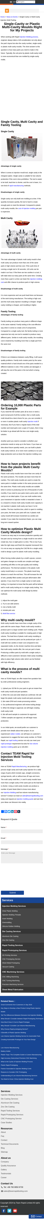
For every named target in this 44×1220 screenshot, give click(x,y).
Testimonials (6, 1174)
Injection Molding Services (14, 906)
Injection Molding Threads (11, 915)
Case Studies (6, 1123)
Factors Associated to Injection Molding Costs (16, 1068)
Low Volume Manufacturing (10, 1048)
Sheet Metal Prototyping (11, 963)
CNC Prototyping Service (11, 959)
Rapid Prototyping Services (14, 950)
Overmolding (6, 922)
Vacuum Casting (8, 967)
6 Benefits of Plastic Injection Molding (13, 1032)
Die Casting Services (11, 931)
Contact (4, 1140)
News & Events (12, 17)
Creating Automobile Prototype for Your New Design (18, 1039)
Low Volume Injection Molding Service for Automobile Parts (20, 1036)
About (3, 1132)
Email (3, 838)
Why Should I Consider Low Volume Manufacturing (18, 1025)
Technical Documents (10, 1144)
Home (2, 17)
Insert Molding (7, 919)
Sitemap (4, 1152)
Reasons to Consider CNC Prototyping (14, 1072)
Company (5, 1162)
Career (4, 1178)
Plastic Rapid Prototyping (9, 1065)
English (20, 2)
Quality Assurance (8, 1166)
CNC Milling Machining (10, 977)
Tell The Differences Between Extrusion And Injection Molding (21, 1015)
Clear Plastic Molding (10, 911)
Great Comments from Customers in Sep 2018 (16, 1005)
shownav (7, 11)
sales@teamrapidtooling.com (16, 1191)
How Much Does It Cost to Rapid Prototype (15, 1022)
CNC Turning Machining (11, 980)
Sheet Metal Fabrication (12, 989)
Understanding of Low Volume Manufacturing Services (19, 1075)
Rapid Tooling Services (12, 945)
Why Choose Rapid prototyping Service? (14, 1029)
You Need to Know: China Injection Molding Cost (17, 1079)
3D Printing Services (9, 955)
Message (5, 849)
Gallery (4, 1170)
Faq (2, 1136)
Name (4, 827)
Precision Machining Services (13, 984)
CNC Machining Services (13, 972)
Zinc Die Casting (8, 940)
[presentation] (18, 877)
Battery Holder (6, 1051)
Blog (3, 1148)
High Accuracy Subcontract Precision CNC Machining (19, 1058)
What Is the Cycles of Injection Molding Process (17, 1062)
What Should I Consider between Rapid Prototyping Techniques (22, 1018)
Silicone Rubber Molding (11, 926)
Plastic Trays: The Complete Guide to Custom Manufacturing (21, 1055)
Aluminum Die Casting (10, 936)
